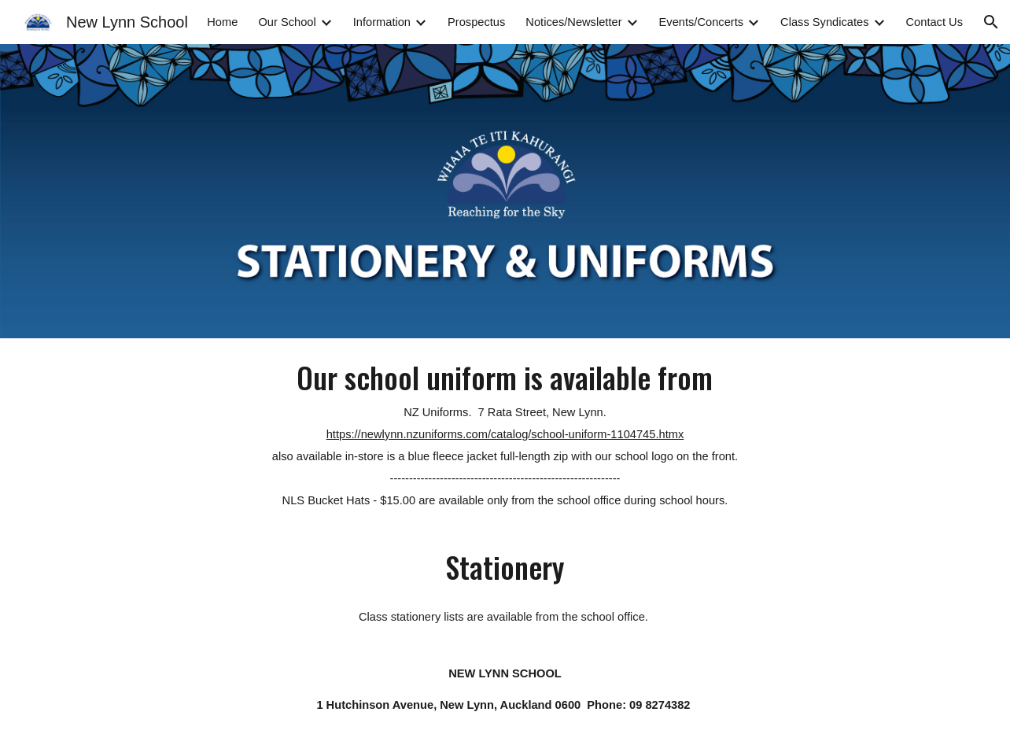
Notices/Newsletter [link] (573, 22)
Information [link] (382, 22)
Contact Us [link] (935, 22)
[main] (505, 433)
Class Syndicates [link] (824, 22)
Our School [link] (286, 22)
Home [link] (222, 22)
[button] (991, 22)
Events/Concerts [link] (701, 22)
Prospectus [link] (476, 22)
